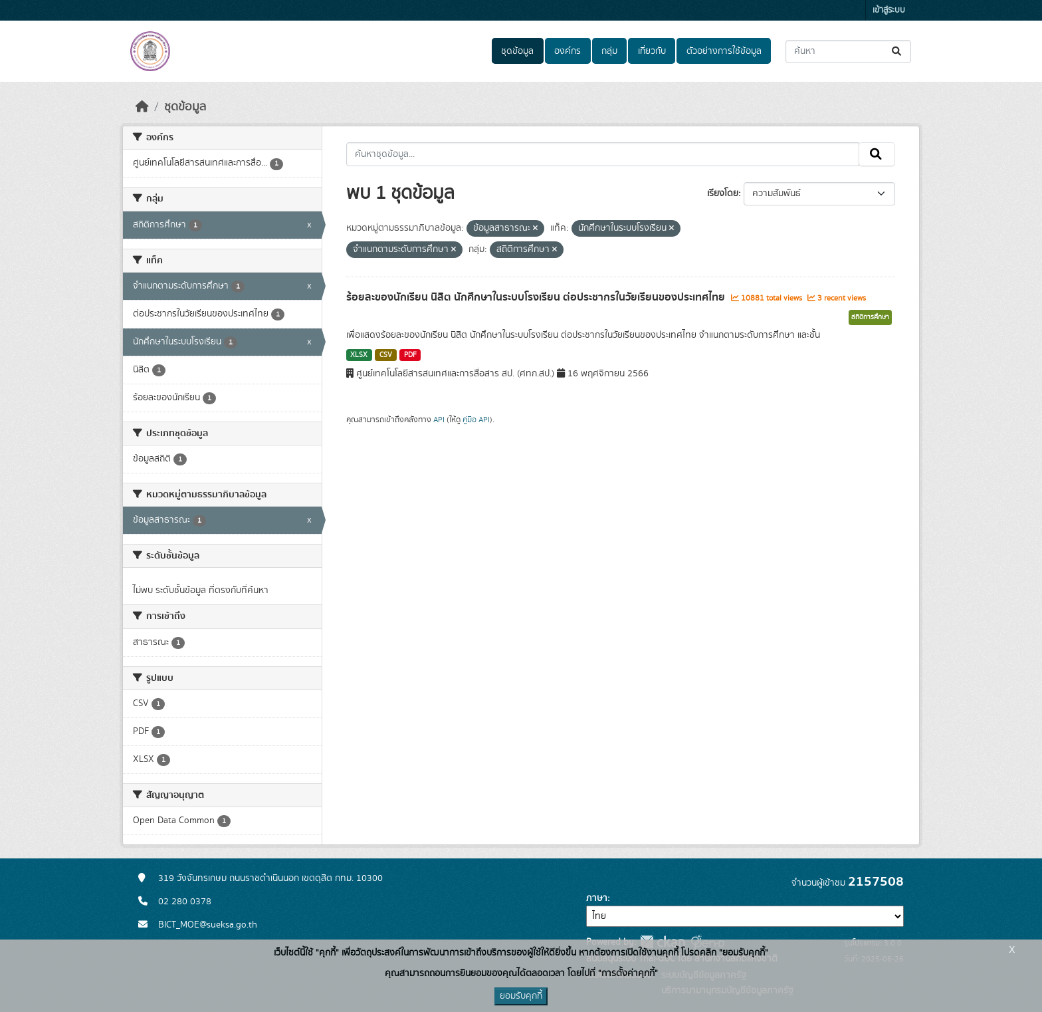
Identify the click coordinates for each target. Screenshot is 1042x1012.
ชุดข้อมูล (517, 51)
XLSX (358, 355)
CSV (385, 355)
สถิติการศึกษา (870, 317)
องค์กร (567, 51)
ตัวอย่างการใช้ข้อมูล (724, 51)
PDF (410, 355)
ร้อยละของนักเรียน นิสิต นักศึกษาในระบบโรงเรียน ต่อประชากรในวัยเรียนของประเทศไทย (537, 297)
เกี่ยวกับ (652, 51)
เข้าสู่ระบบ (889, 10)
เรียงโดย (722, 193)
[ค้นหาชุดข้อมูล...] (848, 51)
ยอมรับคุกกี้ (521, 996)
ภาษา (596, 898)
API (439, 420)
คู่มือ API (476, 420)
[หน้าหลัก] (142, 107)
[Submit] (897, 51)
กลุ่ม (609, 51)
